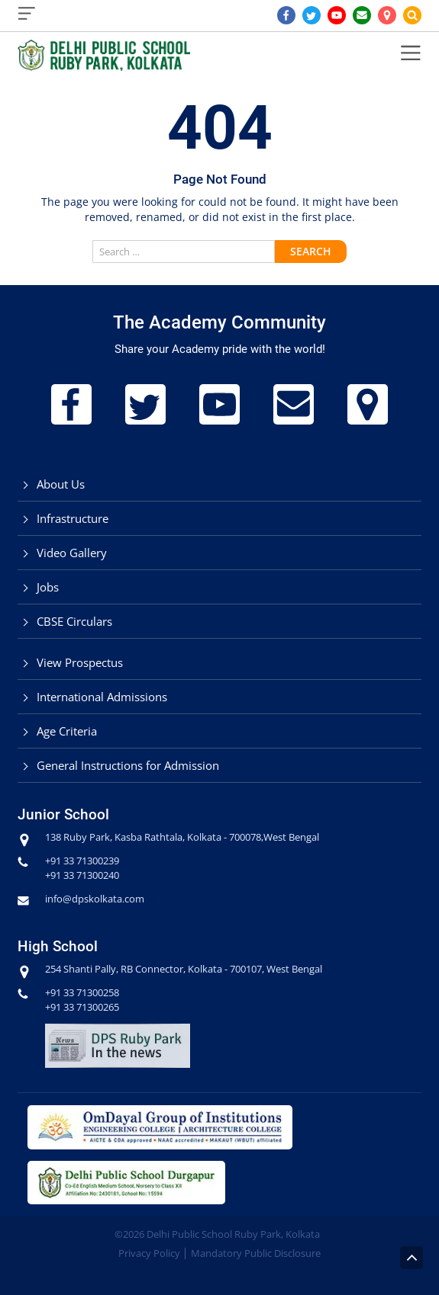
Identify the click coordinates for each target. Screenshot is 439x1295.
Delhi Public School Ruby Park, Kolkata (233, 1234)
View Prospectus (80, 662)
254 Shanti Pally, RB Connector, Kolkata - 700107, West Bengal (183, 969)
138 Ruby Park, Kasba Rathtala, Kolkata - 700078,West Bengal (182, 837)
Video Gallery (72, 552)
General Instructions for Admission (128, 765)
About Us (61, 484)
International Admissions (102, 696)
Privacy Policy (149, 1253)
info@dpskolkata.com (94, 899)
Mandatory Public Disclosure (256, 1253)
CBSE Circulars (74, 621)
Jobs (48, 587)
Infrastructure (72, 518)
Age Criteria (67, 731)
